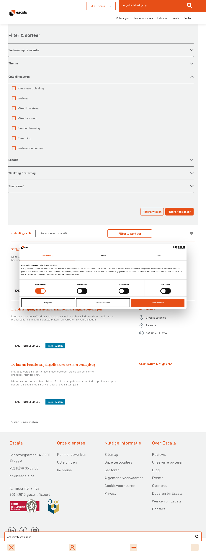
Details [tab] (103, 256)
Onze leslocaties (118, 462)
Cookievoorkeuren (119, 485)
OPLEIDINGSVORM (19, 76)
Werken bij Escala (167, 501)
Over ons (159, 485)
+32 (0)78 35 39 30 (23, 468)
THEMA (13, 63)
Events (175, 18)
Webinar (23, 98)
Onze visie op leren (167, 462)
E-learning (24, 138)
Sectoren (112, 469)
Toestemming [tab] (47, 256)
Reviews (159, 454)
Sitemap (111, 454)
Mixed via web (27, 118)
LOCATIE (13, 160)
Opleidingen (122, 18)
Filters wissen (152, 211)
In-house (162, 18)
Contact (188, 18)
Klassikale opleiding (31, 88)
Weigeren (48, 303)
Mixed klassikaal (28, 108)
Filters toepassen (179, 211)
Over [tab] (159, 256)
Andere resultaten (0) (53, 233)
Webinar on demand (31, 148)
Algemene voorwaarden (124, 477)
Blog (156, 469)
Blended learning (29, 128)
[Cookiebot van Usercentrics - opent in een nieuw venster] (168, 247)
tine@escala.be (21, 475)
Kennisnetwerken (143, 18)
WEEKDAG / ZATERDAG (22, 173)
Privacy (110, 493)
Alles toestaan (158, 303)
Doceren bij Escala (167, 493)
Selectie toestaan (103, 303)
